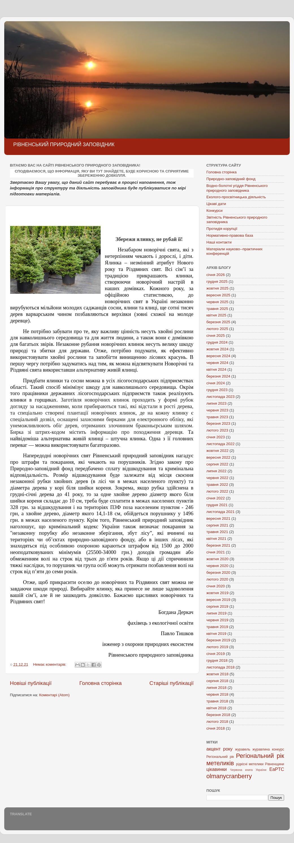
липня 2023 (216, 403)
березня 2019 (218, 640)
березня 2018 (218, 715)
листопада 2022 (220, 444)
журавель (242, 749)
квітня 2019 (216, 633)
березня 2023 (218, 423)
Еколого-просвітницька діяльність (236, 197)
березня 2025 (218, 322)
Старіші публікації (172, 683)
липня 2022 (216, 471)
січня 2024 (215, 383)
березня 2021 (218, 545)
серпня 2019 (217, 606)
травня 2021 (217, 532)
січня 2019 (215, 654)
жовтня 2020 (217, 559)
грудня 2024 (217, 342)
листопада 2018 (220, 667)
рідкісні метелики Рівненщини (260, 764)
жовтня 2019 (217, 593)
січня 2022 (215, 498)
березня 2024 (218, 376)
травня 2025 (217, 309)
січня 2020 (215, 586)
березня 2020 (218, 572)
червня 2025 (217, 302)
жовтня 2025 (217, 288)
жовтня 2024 (217, 349)
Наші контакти (219, 242)
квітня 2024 (216, 369)
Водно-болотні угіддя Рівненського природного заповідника (237, 188)
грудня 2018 (217, 660)
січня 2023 (215, 437)
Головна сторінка (100, 683)
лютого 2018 (217, 721)
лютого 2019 (217, 647)
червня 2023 (217, 410)
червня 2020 (217, 566)
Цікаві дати (216, 204)
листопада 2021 (220, 512)
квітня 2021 (216, 538)
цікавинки (216, 769)
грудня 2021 (217, 505)
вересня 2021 (218, 518)
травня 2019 (217, 627)
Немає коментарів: (50, 664)
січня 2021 (215, 552)
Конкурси (214, 210)
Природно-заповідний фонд (231, 179)
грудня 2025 (217, 281)
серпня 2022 (217, 464)
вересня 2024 (218, 356)
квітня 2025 (216, 315)
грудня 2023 (217, 390)
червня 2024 (217, 363)
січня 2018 (215, 728)
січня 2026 (215, 275)
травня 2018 (217, 701)
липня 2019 (216, 613)
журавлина (261, 749)
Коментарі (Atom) (54, 695)
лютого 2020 (217, 579)
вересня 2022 (218, 457)
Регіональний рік (220, 757)
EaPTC (276, 769)
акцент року (219, 748)
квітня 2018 (216, 708)
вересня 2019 (218, 600)
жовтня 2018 (217, 674)
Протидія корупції (221, 229)
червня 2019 (217, 620)
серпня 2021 (217, 525)
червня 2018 (217, 694)
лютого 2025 (217, 329)
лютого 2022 (217, 491)
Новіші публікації (31, 683)
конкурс (278, 749)
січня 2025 (215, 335)
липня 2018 (216, 687)
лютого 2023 (217, 430)
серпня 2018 (217, 681)
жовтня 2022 (217, 451)
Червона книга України (248, 769)
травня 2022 (217, 484)
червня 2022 (217, 478)
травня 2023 (217, 417)
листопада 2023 (220, 396)
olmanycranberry (229, 776)
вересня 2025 (218, 295)
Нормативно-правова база (229, 235)
